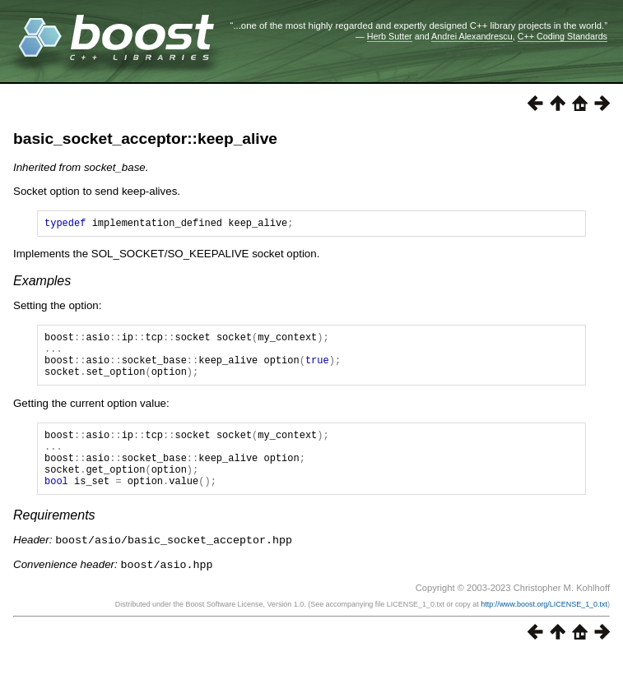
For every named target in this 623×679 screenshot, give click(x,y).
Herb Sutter (389, 36)
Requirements (54, 540)
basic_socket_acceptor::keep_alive (145, 138)
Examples (42, 283)
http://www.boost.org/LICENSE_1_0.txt (544, 627)
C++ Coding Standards (562, 36)
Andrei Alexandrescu (472, 36)
